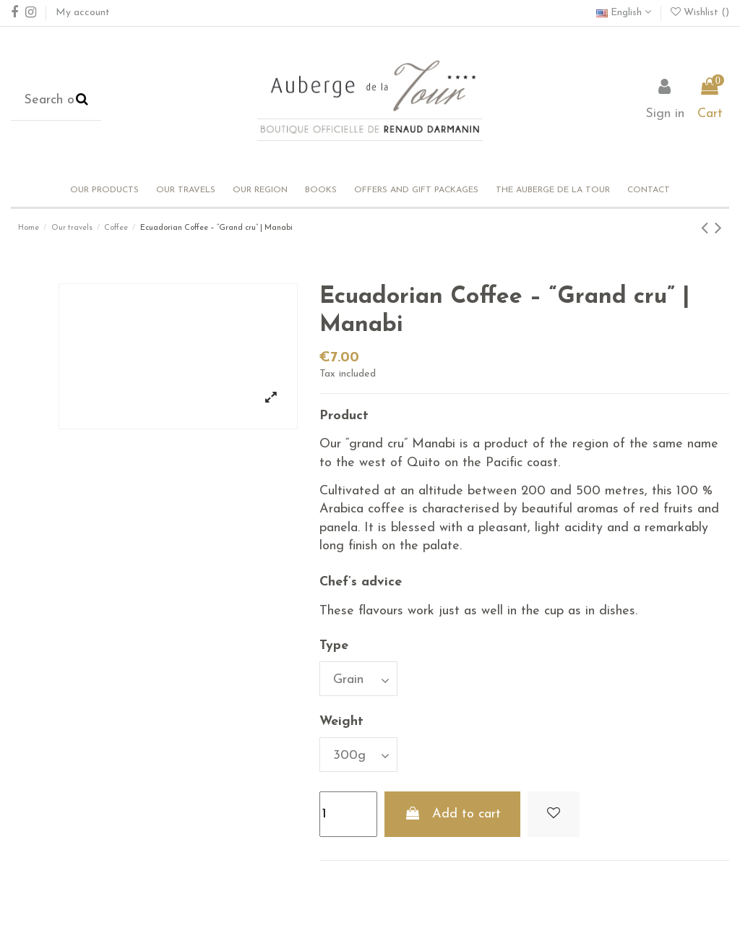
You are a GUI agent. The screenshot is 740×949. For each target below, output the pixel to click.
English (623, 12)
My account (83, 12)
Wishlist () (700, 12)
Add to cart (452, 814)
